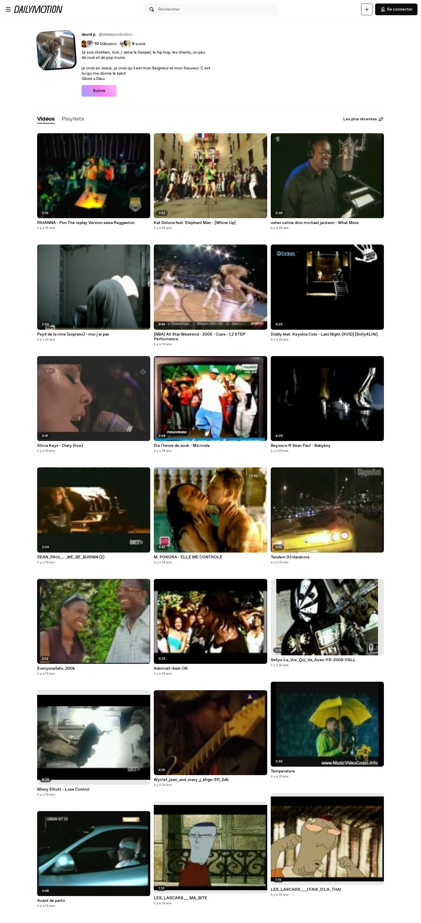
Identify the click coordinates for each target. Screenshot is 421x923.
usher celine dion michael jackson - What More (315, 223)
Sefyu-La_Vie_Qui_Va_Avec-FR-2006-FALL (313, 660)
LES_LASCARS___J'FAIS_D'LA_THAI (306, 889)
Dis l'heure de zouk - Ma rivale (182, 445)
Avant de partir (51, 900)
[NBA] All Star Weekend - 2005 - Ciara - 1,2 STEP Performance (199, 336)
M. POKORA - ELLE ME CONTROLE (188, 557)
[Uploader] (367, 9)
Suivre (99, 90)
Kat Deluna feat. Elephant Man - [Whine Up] (195, 223)
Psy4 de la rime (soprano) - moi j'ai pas (73, 334)
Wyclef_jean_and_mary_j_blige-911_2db (191, 779)
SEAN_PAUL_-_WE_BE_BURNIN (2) (70, 557)
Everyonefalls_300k (56, 668)
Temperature (283, 771)
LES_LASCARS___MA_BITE (180, 898)
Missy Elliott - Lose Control (63, 789)
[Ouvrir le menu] (8, 9)
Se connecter (396, 9)
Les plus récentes (363, 119)
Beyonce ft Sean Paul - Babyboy (301, 445)
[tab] (46, 119)
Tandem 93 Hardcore (290, 557)
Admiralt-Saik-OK (171, 668)
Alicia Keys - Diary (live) (60, 445)
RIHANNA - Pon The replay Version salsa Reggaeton (85, 223)
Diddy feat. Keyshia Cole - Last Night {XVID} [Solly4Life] (324, 334)
